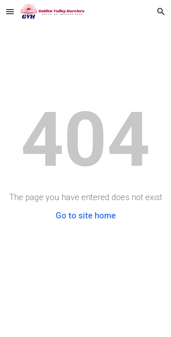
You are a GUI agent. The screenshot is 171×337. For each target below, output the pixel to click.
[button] (10, 11)
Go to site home (86, 216)
